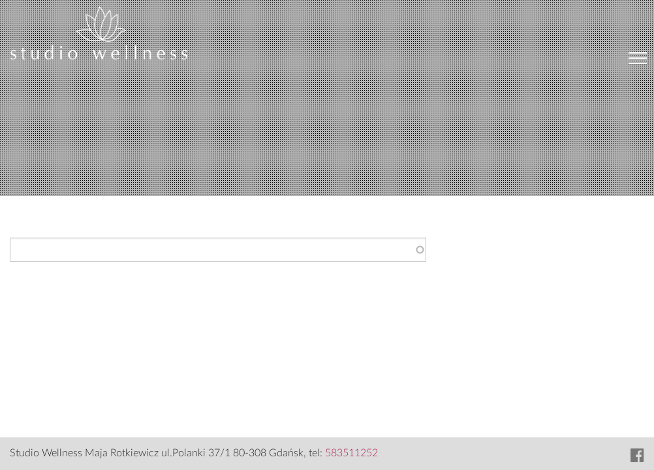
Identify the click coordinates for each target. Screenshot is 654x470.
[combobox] (218, 250)
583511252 (351, 453)
